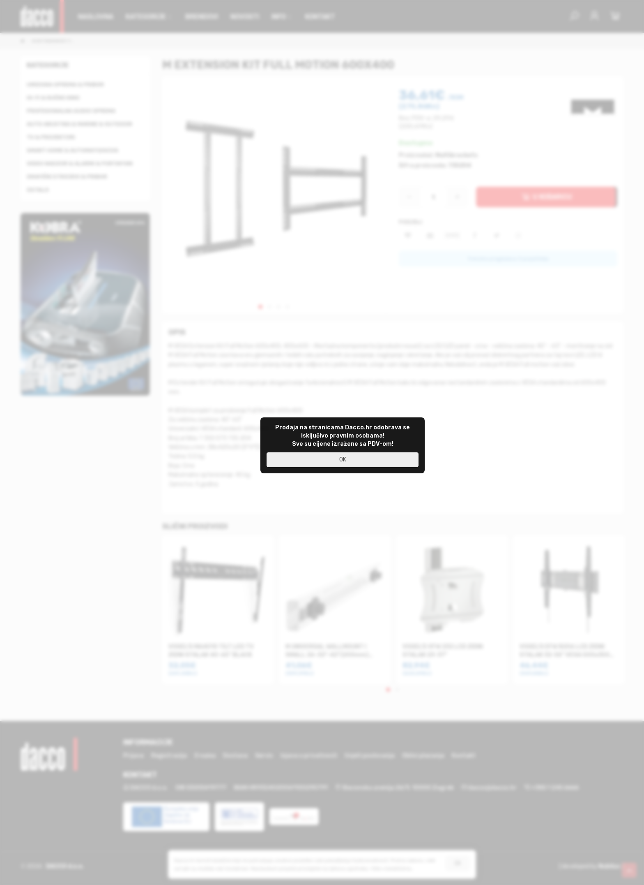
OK (342, 459)
